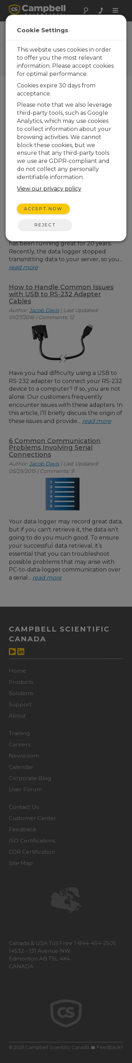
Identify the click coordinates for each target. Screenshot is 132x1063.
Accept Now (43, 208)
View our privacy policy (49, 188)
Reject (45, 224)
